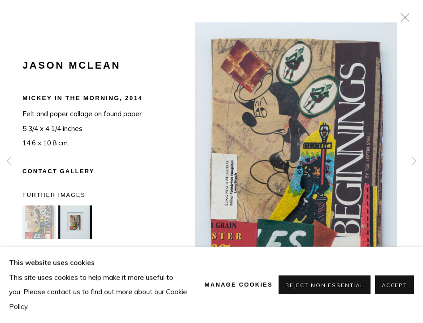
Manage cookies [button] (239, 284)
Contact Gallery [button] (58, 171)
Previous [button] (9, 161)
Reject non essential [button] (324, 285)
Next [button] (414, 161)
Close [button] (403, 20)
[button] (39, 222)
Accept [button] (394, 285)
